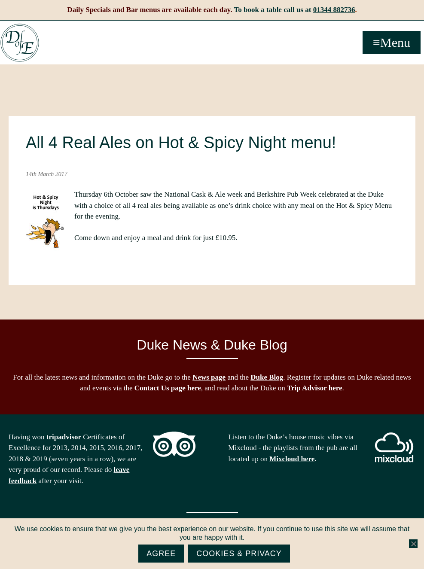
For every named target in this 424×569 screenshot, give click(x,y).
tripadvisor (63, 437)
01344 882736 (334, 10)
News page (209, 377)
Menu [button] (395, 42)
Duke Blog (266, 377)
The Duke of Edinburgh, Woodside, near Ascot (20, 43)
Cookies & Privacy (239, 553)
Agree (161, 553)
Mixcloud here (291, 459)
